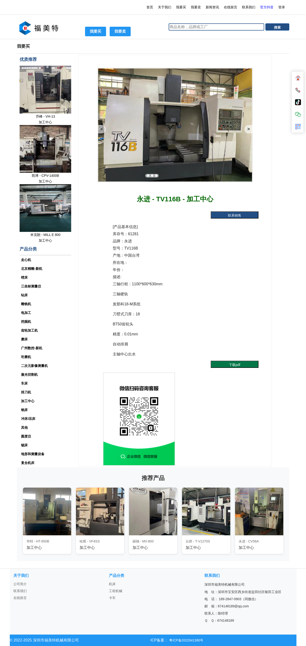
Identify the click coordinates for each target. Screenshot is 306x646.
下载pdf (234, 365)
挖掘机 (26, 321)
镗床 (24, 277)
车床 (24, 383)
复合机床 (27, 463)
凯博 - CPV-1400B (45, 175)
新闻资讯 (212, 7)
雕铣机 (26, 304)
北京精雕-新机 (31, 269)
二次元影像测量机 (34, 366)
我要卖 (196, 7)
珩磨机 (26, 357)
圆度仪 (26, 436)
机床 (112, 584)
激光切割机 (29, 374)
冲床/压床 (28, 419)
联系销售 (234, 215)
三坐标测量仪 (31, 286)
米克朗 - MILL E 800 (45, 235)
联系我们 (248, 7)
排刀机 (26, 392)
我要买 (181, 7)
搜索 (277, 27)
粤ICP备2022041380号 (185, 640)
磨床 (24, 339)
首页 (149, 7)
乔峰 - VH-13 (45, 116)
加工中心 (45, 122)
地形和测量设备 (32, 454)
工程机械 (115, 591)
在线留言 (230, 7)
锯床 (24, 445)
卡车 (112, 598)
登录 (282, 7)
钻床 (24, 295)
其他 (24, 427)
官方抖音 (267, 7)
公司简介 (20, 584)
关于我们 (164, 7)
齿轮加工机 (29, 330)
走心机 (26, 260)
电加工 (26, 313)
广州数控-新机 (31, 348)
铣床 (24, 410)
